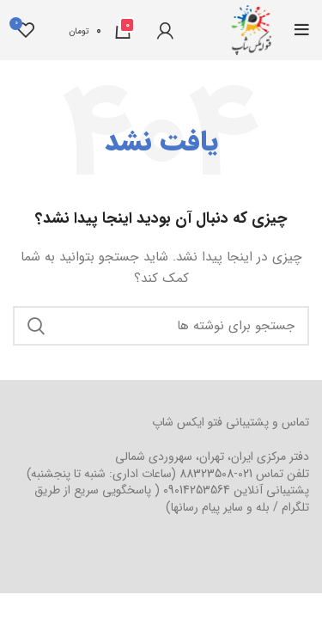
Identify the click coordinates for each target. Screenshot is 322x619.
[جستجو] (161, 326)
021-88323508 (215, 473)
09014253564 (196, 490)
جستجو (36, 326)
